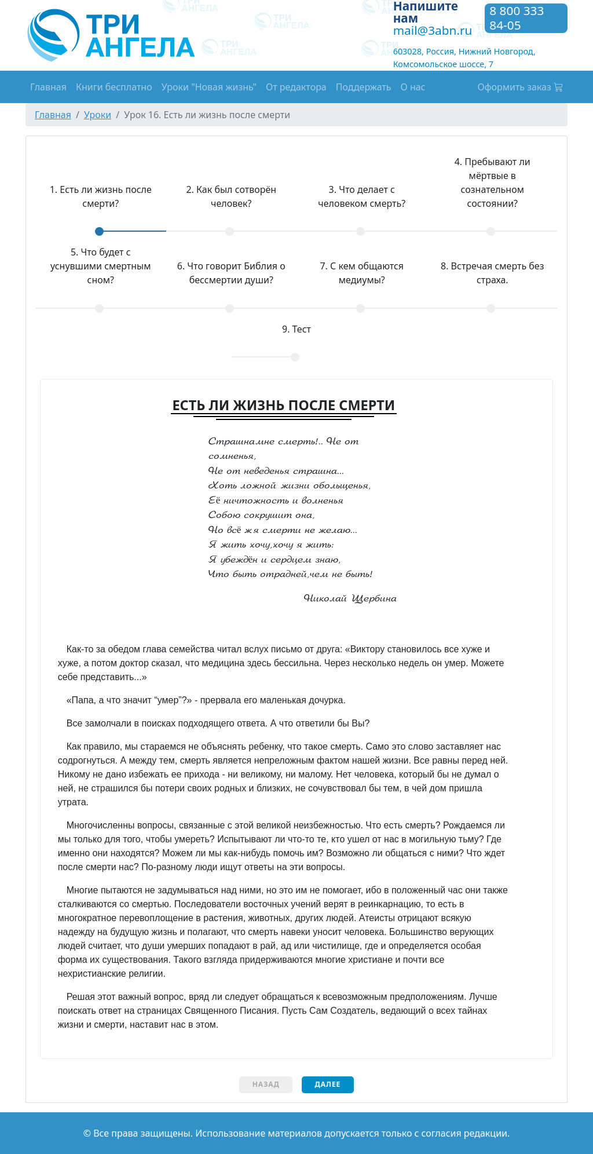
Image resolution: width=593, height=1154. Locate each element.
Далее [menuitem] (327, 1084)
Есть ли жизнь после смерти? (93, 196)
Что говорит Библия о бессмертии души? (231, 273)
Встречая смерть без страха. (492, 273)
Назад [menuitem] (266, 1084)
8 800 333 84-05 (516, 18)
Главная (48, 87)
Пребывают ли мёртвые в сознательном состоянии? (492, 182)
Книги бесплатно (114, 87)
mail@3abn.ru (433, 30)
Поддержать (363, 87)
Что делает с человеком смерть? (361, 196)
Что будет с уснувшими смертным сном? (100, 266)
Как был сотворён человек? (231, 196)
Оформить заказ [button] (520, 87)
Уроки (97, 114)
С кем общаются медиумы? (362, 273)
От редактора (296, 87)
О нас (413, 87)
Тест (296, 329)
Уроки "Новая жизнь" (209, 87)
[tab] (100, 204)
